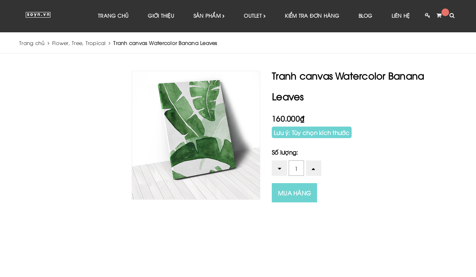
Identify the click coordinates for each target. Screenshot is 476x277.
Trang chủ (113, 15)
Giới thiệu (161, 15)
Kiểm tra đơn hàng (312, 15)
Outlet (255, 16)
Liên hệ (401, 15)
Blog (365, 15)
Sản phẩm (209, 16)
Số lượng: (285, 152)
